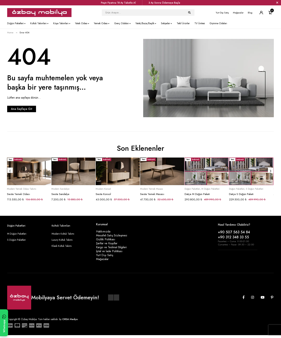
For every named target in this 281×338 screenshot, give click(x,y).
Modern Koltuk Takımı (63, 233)
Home (10, 32)
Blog (250, 12)
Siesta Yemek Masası (152, 194)
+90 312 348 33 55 (233, 237)
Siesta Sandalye (60, 194)
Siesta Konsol (103, 194)
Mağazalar (238, 12)
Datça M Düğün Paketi (197, 194)
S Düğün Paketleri (254, 189)
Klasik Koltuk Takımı (62, 246)
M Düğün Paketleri (210, 189)
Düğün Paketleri (192, 189)
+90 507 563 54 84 (234, 232)
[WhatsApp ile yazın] (4, 322)
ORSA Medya (70, 322)
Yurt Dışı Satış (222, 12)
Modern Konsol (103, 189)
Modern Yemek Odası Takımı (21, 189)
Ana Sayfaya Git (29, 109)
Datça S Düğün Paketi (241, 194)
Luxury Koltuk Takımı (62, 240)
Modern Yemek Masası (151, 189)
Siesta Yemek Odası (18, 194)
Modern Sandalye (60, 189)
